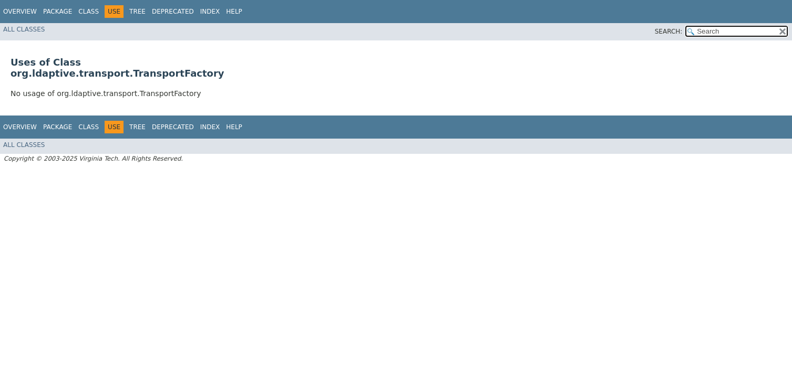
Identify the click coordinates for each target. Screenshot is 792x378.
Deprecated (173, 11)
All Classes (24, 29)
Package (57, 11)
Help (234, 11)
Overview (20, 11)
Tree (137, 11)
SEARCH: (669, 31)
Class (88, 11)
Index (210, 11)
